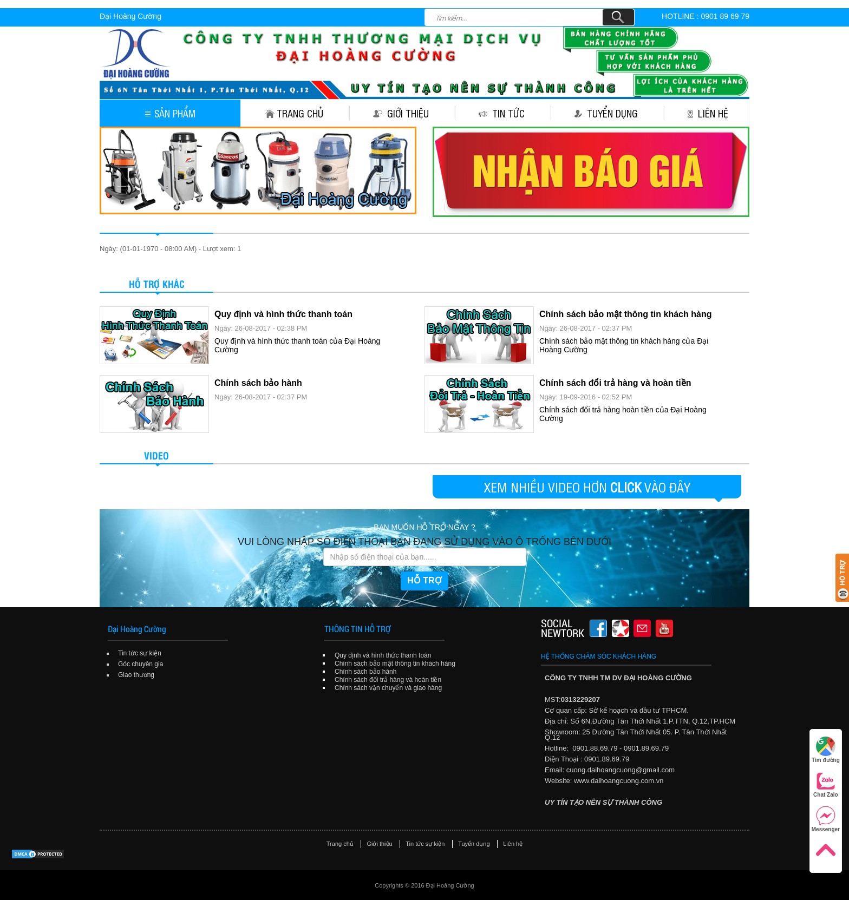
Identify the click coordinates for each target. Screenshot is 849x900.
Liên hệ (708, 113)
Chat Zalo (825, 784)
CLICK (625, 487)
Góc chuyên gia (140, 664)
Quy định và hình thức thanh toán (283, 314)
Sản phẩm (170, 113)
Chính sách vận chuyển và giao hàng (388, 688)
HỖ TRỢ (424, 580)
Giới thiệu (401, 113)
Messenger (826, 819)
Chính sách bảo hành (258, 382)
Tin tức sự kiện (139, 653)
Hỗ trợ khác (157, 283)
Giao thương (136, 675)
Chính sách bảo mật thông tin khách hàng (625, 314)
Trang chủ (294, 113)
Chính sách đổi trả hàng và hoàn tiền (615, 382)
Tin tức (502, 113)
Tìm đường (826, 750)
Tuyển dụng (606, 113)
